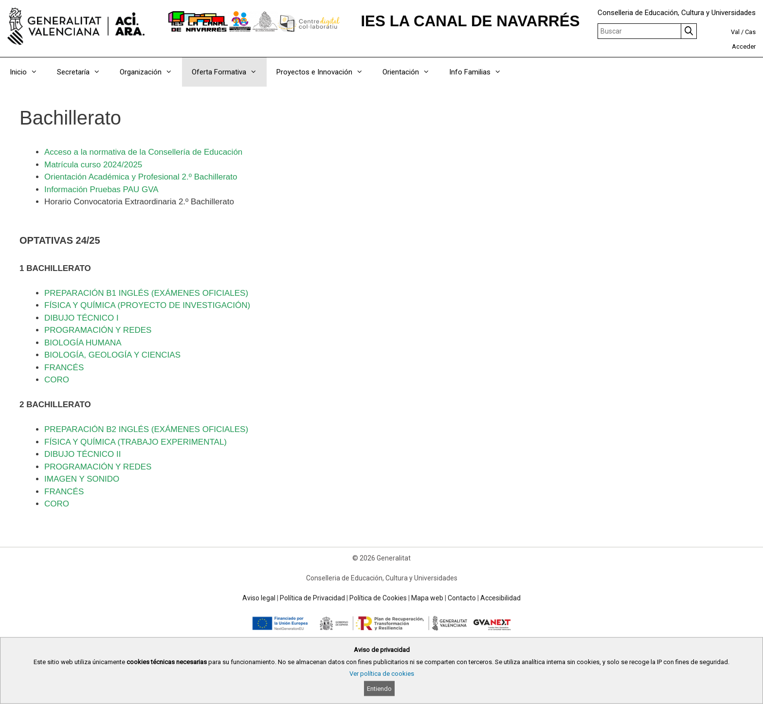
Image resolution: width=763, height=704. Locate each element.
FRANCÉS (64, 367)
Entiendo (379, 688)
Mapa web (427, 598)
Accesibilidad (500, 598)
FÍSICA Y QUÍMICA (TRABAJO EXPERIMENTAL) (135, 442)
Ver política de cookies (381, 673)
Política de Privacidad (312, 598)
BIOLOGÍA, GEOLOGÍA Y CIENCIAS (112, 355)
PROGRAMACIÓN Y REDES (97, 330)
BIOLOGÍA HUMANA (83, 342)
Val (735, 32)
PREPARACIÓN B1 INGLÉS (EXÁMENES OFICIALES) (146, 293)
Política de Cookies (378, 598)
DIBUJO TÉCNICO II (82, 454)
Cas (750, 32)
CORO (56, 379)
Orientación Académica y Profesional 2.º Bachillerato (140, 176)
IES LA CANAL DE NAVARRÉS (470, 21)
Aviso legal (258, 598)
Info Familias (480, 72)
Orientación (410, 72)
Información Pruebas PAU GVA (101, 189)
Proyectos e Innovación (324, 72)
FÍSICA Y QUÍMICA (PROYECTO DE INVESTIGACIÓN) (147, 305)
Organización (151, 72)
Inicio (28, 72)
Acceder (744, 46)
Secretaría (83, 72)
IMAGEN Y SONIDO (81, 479)
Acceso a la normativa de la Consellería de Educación (143, 152)
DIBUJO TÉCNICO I (81, 318)
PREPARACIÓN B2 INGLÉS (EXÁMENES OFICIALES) (146, 429)
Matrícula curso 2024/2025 (93, 164)
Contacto (462, 598)
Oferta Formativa (229, 72)
